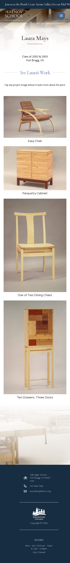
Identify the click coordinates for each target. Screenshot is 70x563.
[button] (61, 15)
